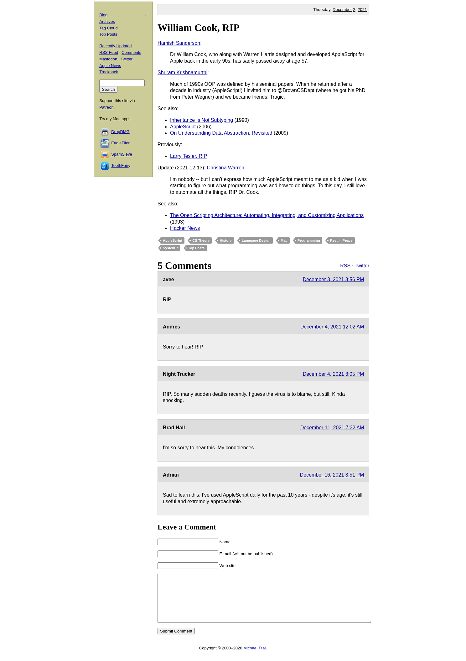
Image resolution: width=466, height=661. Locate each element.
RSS (345, 265)
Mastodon (108, 59)
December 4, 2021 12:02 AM (332, 326)
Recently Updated (115, 46)
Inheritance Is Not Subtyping (201, 120)
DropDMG (120, 131)
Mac (284, 240)
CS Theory (201, 240)
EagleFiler (120, 143)
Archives (107, 21)
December (342, 9)
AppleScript (183, 126)
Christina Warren (225, 167)
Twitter (362, 265)
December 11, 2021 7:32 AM (332, 427)
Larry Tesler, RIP (188, 156)
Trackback (108, 72)
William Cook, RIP (199, 27)
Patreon (106, 107)
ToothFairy (120, 165)
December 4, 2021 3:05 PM (333, 374)
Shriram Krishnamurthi (182, 72)
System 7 (170, 248)
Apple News (110, 65)
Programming (309, 240)
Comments (131, 52)
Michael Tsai (254, 657)
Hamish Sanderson (179, 43)
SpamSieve (121, 154)
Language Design (256, 240)
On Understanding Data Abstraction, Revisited (221, 133)
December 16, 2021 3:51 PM (332, 475)
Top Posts (196, 248)
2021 (362, 9)
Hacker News (185, 228)
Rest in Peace (341, 240)
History (226, 240)
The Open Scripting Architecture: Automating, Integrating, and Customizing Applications (267, 215)
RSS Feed (108, 52)
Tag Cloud (108, 28)
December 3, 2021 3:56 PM (333, 279)
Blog (103, 15)
